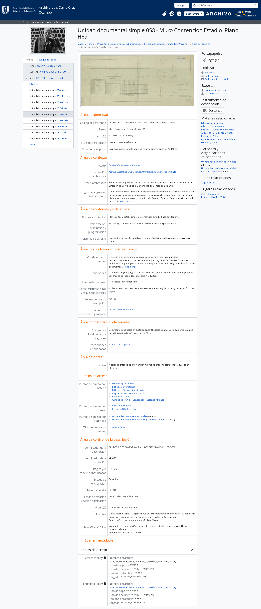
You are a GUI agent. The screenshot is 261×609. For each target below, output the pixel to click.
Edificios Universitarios (123, 386)
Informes (207, 72)
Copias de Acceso (93, 550)
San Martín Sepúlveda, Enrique (124, 165)
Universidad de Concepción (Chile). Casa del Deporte (138, 419)
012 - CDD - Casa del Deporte (49, 77)
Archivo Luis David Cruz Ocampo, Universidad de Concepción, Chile (142, 171)
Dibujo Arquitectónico (123, 383)
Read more (125, 201)
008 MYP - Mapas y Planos (49, 65)
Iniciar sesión (193, 13)
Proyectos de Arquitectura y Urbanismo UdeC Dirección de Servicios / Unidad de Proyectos (143, 43)
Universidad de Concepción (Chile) (129, 416)
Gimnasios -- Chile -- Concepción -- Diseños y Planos (138, 399)
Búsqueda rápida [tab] (47, 59)
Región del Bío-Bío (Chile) (124, 408)
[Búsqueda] (226, 5)
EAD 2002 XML (209, 93)
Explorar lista (209, 75)
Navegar (181, 5)
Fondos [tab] (29, 59)
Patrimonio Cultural (121, 396)
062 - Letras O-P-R (66, 138)
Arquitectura (118, 426)
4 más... (33, 144)
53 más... (33, 83)
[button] (164, 13)
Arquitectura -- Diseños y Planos (128, 393)
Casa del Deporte (201, 43)
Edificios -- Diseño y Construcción (128, 389)
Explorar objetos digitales (215, 79)
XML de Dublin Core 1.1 (214, 90)
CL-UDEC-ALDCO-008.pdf (121, 309)
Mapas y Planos (86, 43)
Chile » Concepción (121, 405)
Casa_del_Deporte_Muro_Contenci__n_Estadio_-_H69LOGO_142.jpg (142, 587)
